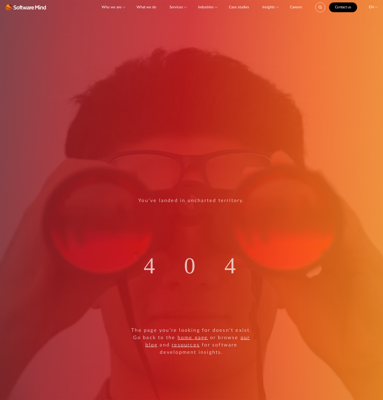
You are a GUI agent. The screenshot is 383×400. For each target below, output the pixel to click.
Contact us (343, 7)
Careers (296, 7)
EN (371, 7)
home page (193, 337)
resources (186, 345)
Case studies (239, 7)
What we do (146, 7)
